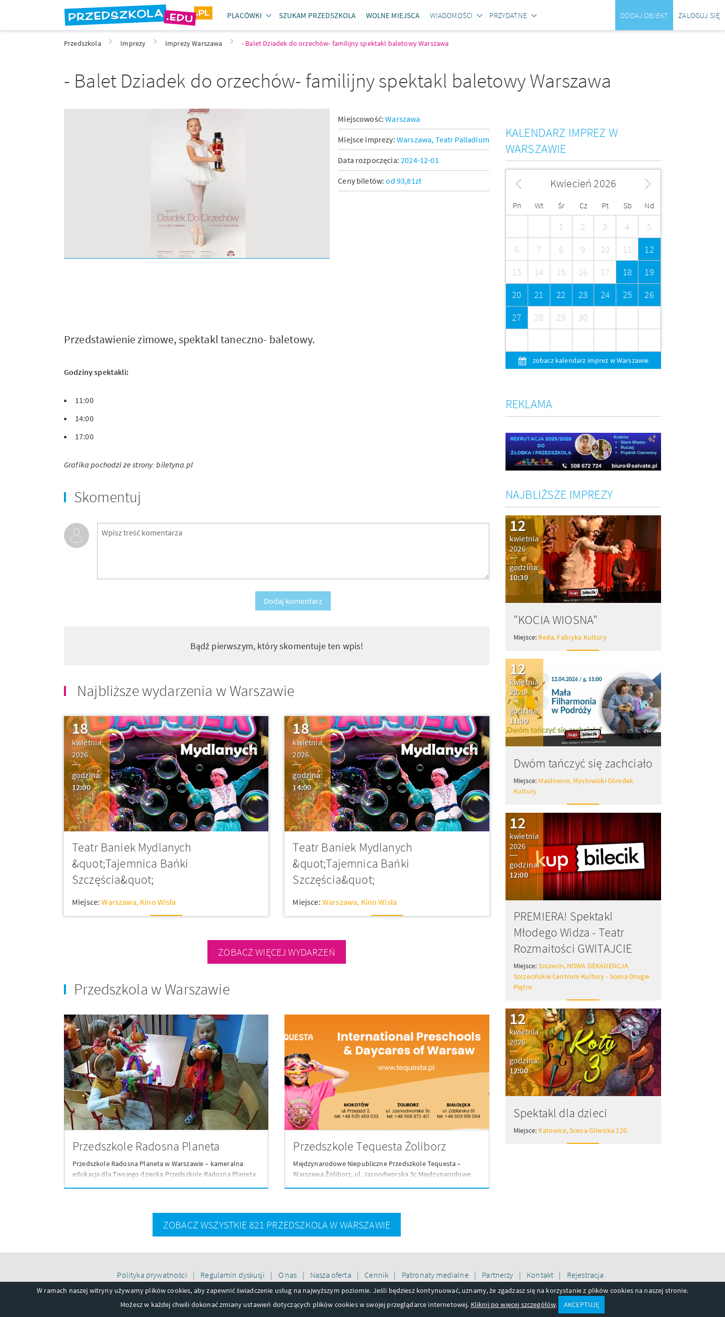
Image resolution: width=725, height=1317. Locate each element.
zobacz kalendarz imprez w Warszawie (590, 360)
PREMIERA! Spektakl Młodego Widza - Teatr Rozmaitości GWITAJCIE (573, 932)
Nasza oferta (331, 1275)
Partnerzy (498, 1275)
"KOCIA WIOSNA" (556, 620)
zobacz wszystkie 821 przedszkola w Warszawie (276, 1224)
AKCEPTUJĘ (581, 1304)
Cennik (377, 1275)
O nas (288, 1275)
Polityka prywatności (152, 1275)
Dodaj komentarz (293, 601)
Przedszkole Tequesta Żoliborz (369, 1146)
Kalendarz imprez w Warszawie (561, 141)
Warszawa (402, 119)
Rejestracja (585, 1275)
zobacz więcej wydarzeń (276, 952)
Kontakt (541, 1275)
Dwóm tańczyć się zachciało (583, 763)
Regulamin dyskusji (233, 1275)
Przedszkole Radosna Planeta (146, 1146)
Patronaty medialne (436, 1275)
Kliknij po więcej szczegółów (513, 1304)
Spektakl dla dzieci (560, 1113)
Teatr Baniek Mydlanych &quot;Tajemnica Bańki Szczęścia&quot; (132, 863)
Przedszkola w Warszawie (152, 988)
